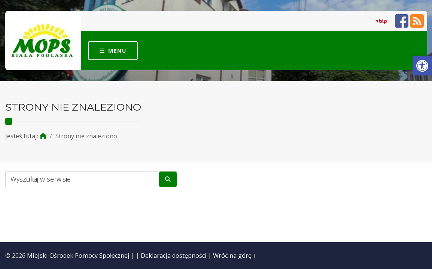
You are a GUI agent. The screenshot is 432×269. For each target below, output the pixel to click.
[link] (422, 65)
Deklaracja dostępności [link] (174, 255)
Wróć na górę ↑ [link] (234, 255)
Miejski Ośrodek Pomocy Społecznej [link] (78, 255)
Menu (117, 50)
